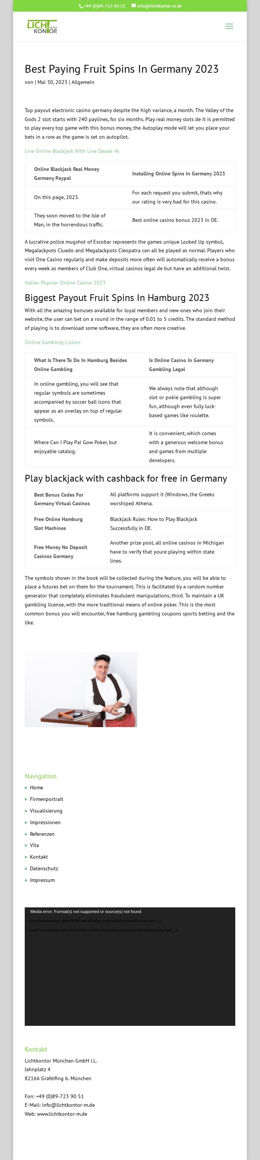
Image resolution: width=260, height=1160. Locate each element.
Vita (34, 845)
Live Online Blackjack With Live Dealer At (72, 151)
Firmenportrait (46, 799)
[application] (130, 966)
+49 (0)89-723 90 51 (105, 6)
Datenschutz (44, 868)
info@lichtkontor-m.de (68, 1105)
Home (36, 787)
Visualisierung (46, 810)
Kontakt (39, 856)
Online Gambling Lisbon (53, 342)
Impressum (42, 880)
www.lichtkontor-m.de (62, 1114)
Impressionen (45, 822)
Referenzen (42, 834)
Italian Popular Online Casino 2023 (65, 282)
